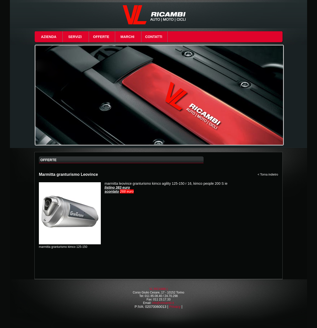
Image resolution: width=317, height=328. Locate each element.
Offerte (101, 37)
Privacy (175, 307)
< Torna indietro (268, 174)
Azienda (48, 37)
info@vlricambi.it (163, 303)
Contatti (153, 37)
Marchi (127, 37)
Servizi (74, 37)
